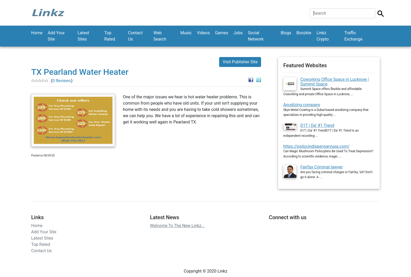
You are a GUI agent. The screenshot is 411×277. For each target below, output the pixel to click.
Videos (203, 32)
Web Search (159, 36)
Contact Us (135, 36)
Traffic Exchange (353, 36)
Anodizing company (301, 104)
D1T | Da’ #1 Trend (317, 125)
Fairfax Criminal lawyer (321, 167)
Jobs (238, 32)
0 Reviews (61, 80)
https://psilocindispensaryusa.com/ (316, 146)
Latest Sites (83, 36)
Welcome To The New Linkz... (177, 225)
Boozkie (303, 32)
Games (221, 32)
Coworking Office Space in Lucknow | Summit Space (334, 82)
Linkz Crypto (322, 36)
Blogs (286, 32)
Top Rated (109, 36)
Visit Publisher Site (240, 61)
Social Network (256, 36)
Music (186, 32)
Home (36, 32)
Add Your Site (56, 36)
